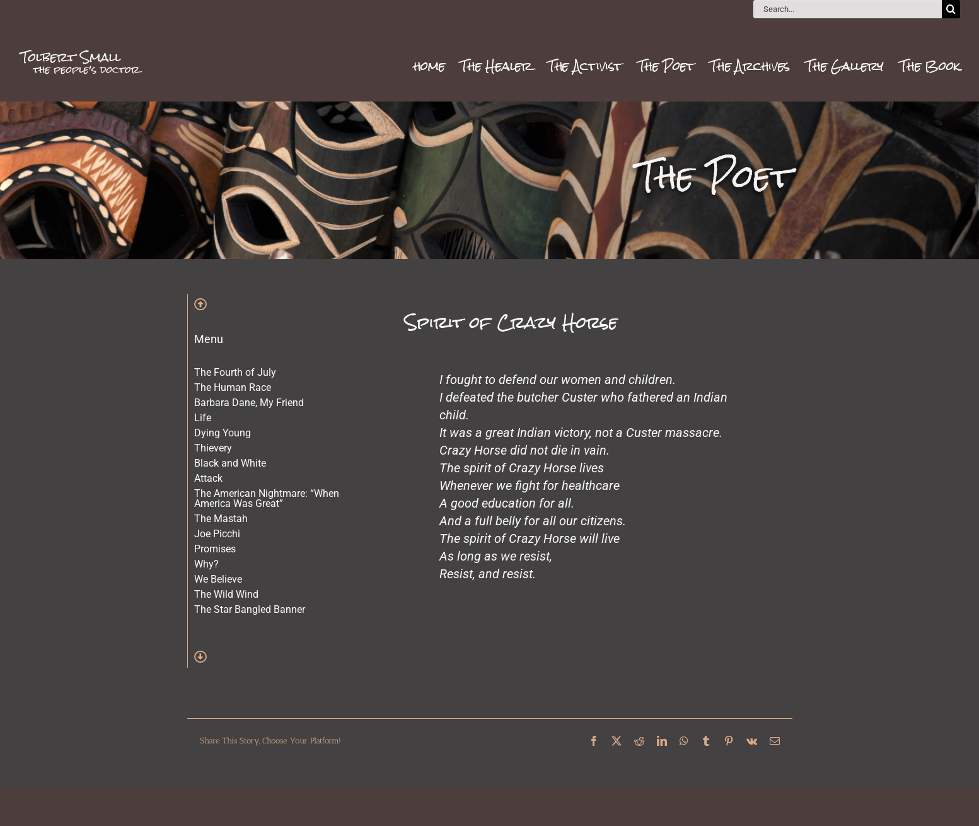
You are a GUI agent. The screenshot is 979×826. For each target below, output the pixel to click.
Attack (208, 478)
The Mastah (221, 519)
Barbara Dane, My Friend (249, 403)
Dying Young (222, 433)
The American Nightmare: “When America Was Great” (266, 498)
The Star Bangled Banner (249, 609)
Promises (215, 549)
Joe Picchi (217, 534)
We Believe (218, 579)
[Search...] (847, 9)
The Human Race (232, 387)
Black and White (230, 463)
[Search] (951, 9)
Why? (206, 564)
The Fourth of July (235, 372)
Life (202, 418)
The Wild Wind (226, 594)
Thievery (213, 448)
